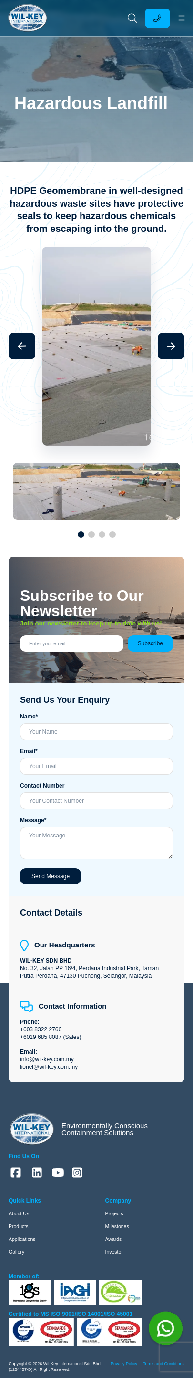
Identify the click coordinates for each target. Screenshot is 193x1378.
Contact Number (42, 785)
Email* (29, 751)
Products (18, 1226)
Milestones (117, 1226)
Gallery (16, 1252)
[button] (22, 346)
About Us (19, 1213)
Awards (113, 1239)
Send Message (50, 876)
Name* (29, 716)
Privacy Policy (124, 1363)
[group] (96, 99)
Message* (33, 820)
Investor (114, 1252)
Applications (22, 1239)
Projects (114, 1213)
